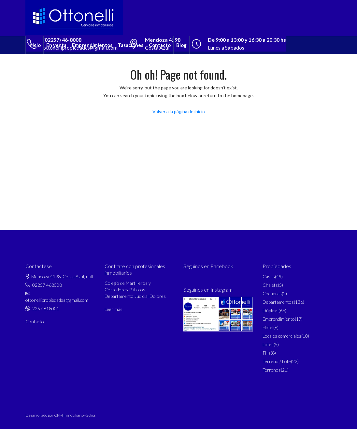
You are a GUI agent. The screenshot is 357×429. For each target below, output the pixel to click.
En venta (56, 45)
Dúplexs (270, 310)
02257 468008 (47, 285)
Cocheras (272, 293)
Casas (269, 276)
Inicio (34, 45)
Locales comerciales (282, 336)
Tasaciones (130, 45)
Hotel (268, 327)
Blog (181, 45)
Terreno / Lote (277, 361)
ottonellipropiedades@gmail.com (56, 300)
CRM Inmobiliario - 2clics (74, 415)
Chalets (270, 285)
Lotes (268, 344)
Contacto (160, 45)
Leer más (113, 309)
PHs (267, 353)
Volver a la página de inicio (178, 111)
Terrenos (272, 370)
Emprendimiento (279, 319)
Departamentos (278, 302)
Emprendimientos (92, 45)
